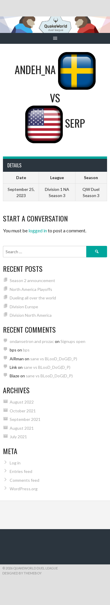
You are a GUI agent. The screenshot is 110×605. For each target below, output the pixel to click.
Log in (15, 462)
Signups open (72, 341)
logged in (37, 230)
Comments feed (24, 480)
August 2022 (22, 401)
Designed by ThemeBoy (22, 573)
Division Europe (24, 306)
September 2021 (25, 419)
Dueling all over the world (33, 297)
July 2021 (18, 436)
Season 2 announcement (32, 280)
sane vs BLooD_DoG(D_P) (53, 358)
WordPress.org (24, 488)
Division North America (31, 315)
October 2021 (23, 410)
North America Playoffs (31, 289)
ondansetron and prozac (32, 341)
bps (26, 349)
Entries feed (21, 471)
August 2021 (22, 428)
